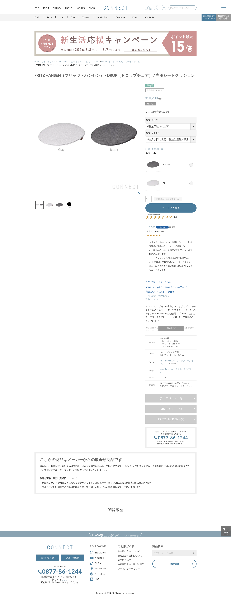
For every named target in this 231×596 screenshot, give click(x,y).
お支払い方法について (129, 551)
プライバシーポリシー (129, 568)
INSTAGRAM (98, 552)
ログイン (156, 9)
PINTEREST (98, 574)
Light (61, 18)
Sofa (73, 18)
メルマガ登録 (72, 557)
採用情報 (174, 564)
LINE (96, 579)
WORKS (81, 8)
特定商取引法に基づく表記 (131, 564)
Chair (36, 18)
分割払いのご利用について (158, 295)
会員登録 (148, 9)
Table (49, 18)
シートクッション (133, 61)
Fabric (135, 18)
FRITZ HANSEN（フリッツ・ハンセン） (74, 61)
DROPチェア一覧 (171, 408)
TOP (36, 8)
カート (163, 9)
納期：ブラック (153, 132)
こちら (64, 579)
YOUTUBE (97, 558)
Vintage (85, 18)
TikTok (95, 563)
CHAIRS (96, 61)
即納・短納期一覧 (154, 149)
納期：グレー (152, 119)
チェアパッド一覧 (171, 398)
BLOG (92, 8)
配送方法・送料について (130, 555)
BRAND (57, 8)
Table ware (120, 18)
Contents (149, 18)
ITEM (46, 8)
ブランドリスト (48, 61)
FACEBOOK (98, 568)
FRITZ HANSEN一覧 (171, 419)
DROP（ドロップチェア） (112, 61)
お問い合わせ (47, 557)
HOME (37, 61)
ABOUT (68, 8)
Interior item (102, 18)
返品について (152, 299)
